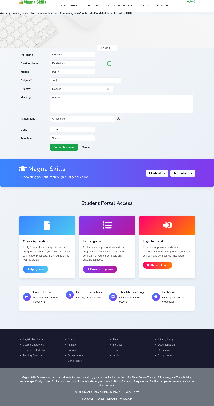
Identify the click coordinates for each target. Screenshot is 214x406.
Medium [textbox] (80, 88)
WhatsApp (126, 397)
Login (190, 1)
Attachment (28, 118)
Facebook (87, 397)
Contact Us (183, 173)
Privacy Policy (164, 338)
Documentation (164, 343)
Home (104, 48)
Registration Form (31, 338)
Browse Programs (100, 269)
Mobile (25, 72)
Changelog (162, 349)
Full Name (27, 54)
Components (163, 354)
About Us (157, 173)
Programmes (69, 5)
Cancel (86, 147)
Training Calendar (31, 354)
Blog (113, 349)
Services (116, 343)
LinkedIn (112, 397)
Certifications (73, 359)
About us (116, 338)
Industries (93, 5)
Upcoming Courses (120, 5)
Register (162, 5)
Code (24, 129)
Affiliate (70, 343)
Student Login (158, 265)
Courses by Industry (32, 349)
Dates (144, 5)
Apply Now (35, 269)
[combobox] (81, 89)
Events (69, 338)
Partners (70, 349)
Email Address (29, 63)
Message (27, 97)
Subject (26, 80)
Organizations (73, 354)
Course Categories (31, 343)
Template (26, 138)
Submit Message (64, 147)
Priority (26, 89)
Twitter (100, 397)
